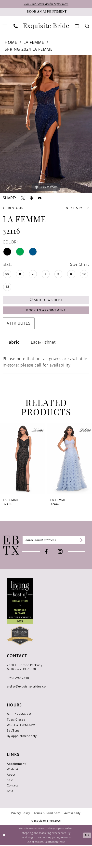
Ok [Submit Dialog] (87, 836)
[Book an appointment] (46, 12)
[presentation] (22, 459)
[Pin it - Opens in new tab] (31, 198)
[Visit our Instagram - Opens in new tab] (61, 553)
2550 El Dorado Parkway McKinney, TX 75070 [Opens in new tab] (24, 668)
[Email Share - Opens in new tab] (39, 198)
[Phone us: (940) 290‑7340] (16, 26)
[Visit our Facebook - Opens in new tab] (47, 552)
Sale (10, 781)
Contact (12, 786)
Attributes (19, 324)
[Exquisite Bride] (11, 546)
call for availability (52, 366)
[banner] (46, 26)
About (11, 775)
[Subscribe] (83, 541)
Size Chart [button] (79, 264)
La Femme (34, 42)
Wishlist (12, 770)
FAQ (10, 792)
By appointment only (22, 737)
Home (11, 42)
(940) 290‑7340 (18, 679)
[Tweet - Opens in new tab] (23, 198)
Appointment (16, 765)
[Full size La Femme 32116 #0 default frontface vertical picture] (46, 124)
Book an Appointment (46, 311)
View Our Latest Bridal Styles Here (46, 4)
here (62, 843)
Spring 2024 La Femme (29, 49)
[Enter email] (55, 541)
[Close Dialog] (4, 836)
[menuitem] (16, 26)
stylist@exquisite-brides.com (27, 687)
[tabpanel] (46, 124)
